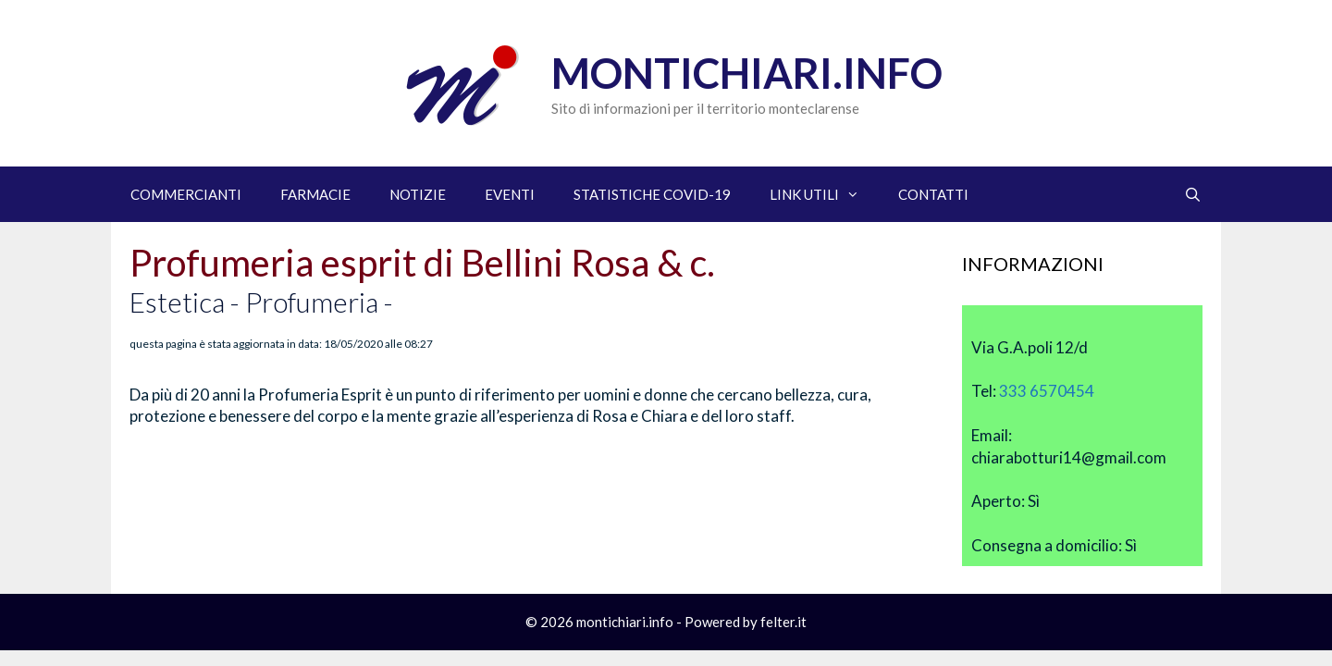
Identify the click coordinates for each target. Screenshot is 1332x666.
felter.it (783, 621)
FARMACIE (315, 194)
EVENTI (510, 194)
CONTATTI (933, 194)
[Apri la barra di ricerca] (1193, 194)
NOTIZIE (417, 194)
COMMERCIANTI (185, 194)
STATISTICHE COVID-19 (652, 194)
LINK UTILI (824, 194)
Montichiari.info (747, 73)
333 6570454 (1046, 391)
